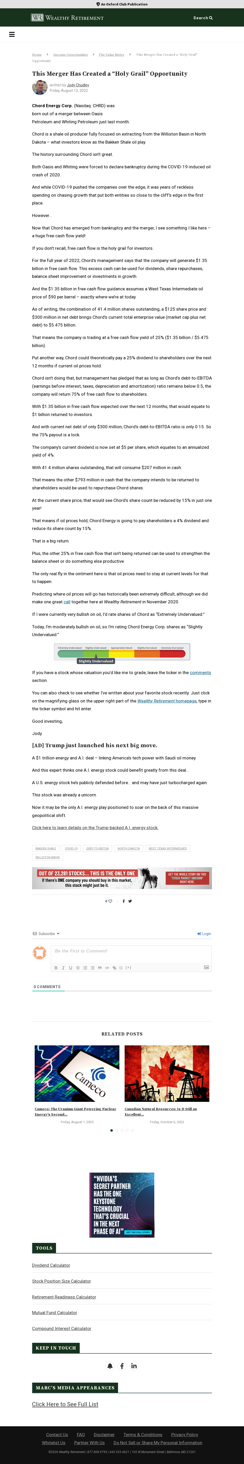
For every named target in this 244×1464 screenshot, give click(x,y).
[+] (128, 967)
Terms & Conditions (143, 1434)
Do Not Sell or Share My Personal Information (158, 1442)
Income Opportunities (70, 55)
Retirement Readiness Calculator (64, 1297)
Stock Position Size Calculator (61, 1281)
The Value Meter (111, 55)
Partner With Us (89, 1442)
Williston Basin (47, 857)
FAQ (81, 1434)
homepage (167, 701)
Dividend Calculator (51, 1265)
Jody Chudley (78, 85)
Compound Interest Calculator (61, 1328)
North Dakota (129, 848)
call (67, 601)
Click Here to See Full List (65, 1404)
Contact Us (57, 1434)
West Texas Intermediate (168, 848)
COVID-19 (71, 848)
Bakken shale (45, 848)
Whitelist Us (53, 1442)
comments (200, 672)
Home (37, 55)
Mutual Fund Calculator (54, 1312)
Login (204, 934)
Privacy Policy (184, 1434)
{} (121, 967)
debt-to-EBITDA (97, 848)
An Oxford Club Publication (124, 4)
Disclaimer (104, 1434)
